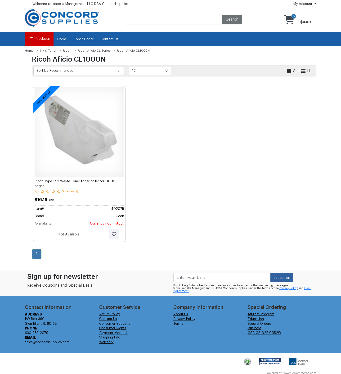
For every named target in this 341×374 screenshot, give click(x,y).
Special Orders (259, 323)
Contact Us (109, 39)
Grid (293, 71)
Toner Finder (84, 39)
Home (62, 39)
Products (39, 39)
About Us (180, 314)
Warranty (106, 342)
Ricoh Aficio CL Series (94, 50)
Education (256, 319)
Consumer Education (115, 323)
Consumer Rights (112, 328)
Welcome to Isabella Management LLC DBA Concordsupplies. (80, 4)
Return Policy (109, 314)
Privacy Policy (288, 288)
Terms (178, 323)
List (307, 71)
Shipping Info (109, 337)
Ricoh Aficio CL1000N (133, 50)
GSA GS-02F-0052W (264, 333)
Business (254, 328)
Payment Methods (113, 333)
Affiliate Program (261, 314)
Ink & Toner (48, 50)
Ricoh (67, 50)
